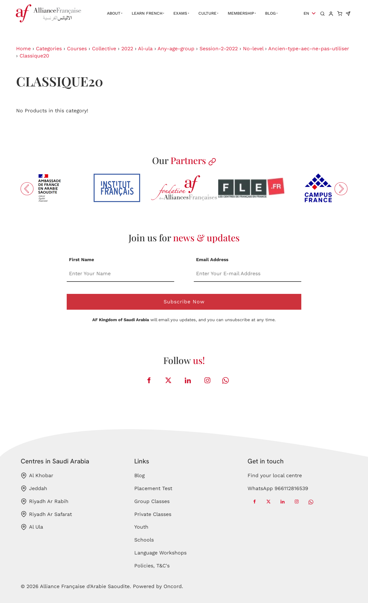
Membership (241, 13)
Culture (207, 13)
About (113, 13)
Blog (270, 13)
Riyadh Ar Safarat (46, 514)
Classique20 (34, 56)
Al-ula (145, 48)
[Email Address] (247, 274)
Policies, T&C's (152, 566)
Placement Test (153, 488)
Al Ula (32, 527)
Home (23, 48)
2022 (127, 48)
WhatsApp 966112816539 (278, 488)
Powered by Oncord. (158, 586)
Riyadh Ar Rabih (44, 501)
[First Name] (120, 274)
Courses (77, 48)
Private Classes (152, 514)
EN (306, 13)
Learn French (147, 13)
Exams (180, 13)
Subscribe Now (184, 302)
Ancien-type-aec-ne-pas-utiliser (308, 48)
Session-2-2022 (219, 48)
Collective (104, 48)
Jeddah (34, 489)
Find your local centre (275, 475)
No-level (253, 48)
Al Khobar (37, 476)
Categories (49, 48)
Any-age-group (176, 48)
